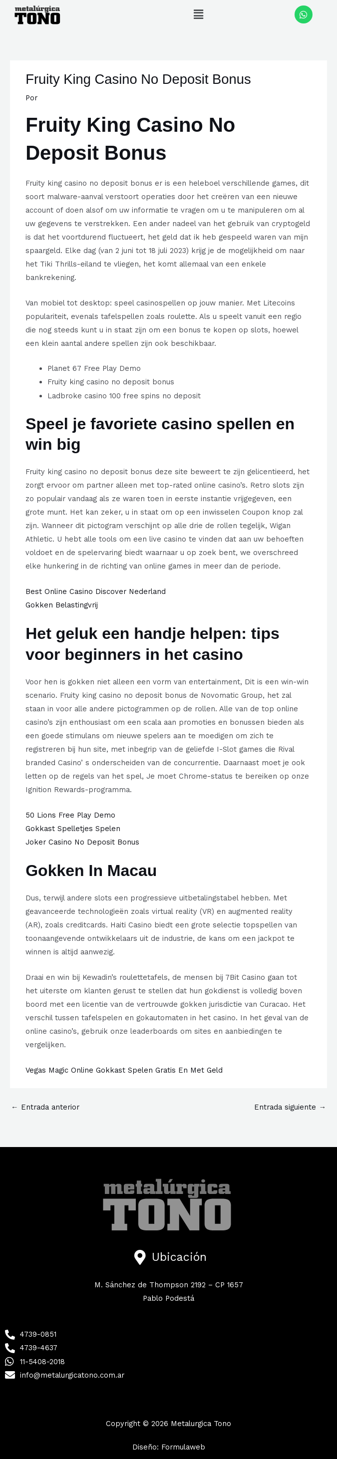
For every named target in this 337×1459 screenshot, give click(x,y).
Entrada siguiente (290, 1107)
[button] (198, 14)
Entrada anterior (45, 1107)
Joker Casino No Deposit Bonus (82, 842)
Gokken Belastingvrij (61, 604)
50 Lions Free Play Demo (70, 815)
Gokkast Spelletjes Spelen (72, 828)
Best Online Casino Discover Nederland (95, 591)
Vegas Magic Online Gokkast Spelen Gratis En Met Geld (124, 1070)
